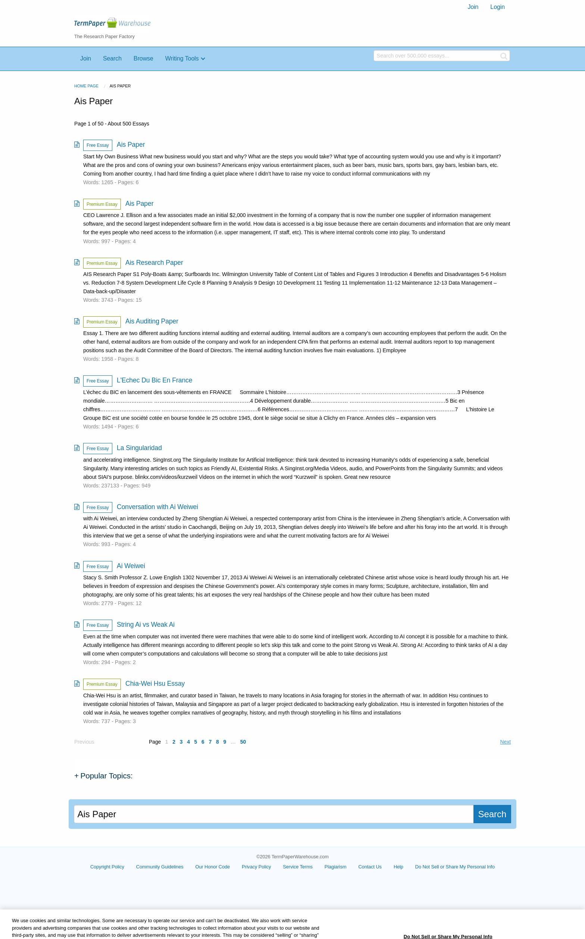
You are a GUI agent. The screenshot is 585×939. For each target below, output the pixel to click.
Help (415, 867)
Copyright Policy (125, 867)
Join (472, 7)
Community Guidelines (177, 867)
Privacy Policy (273, 867)
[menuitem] (473, 7)
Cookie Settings (454, 870)
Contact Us (387, 867)
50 (243, 742)
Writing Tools (182, 58)
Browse (143, 58)
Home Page (86, 86)
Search (112, 58)
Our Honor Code (230, 867)
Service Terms (315, 867)
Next (505, 742)
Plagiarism (353, 867)
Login (497, 7)
